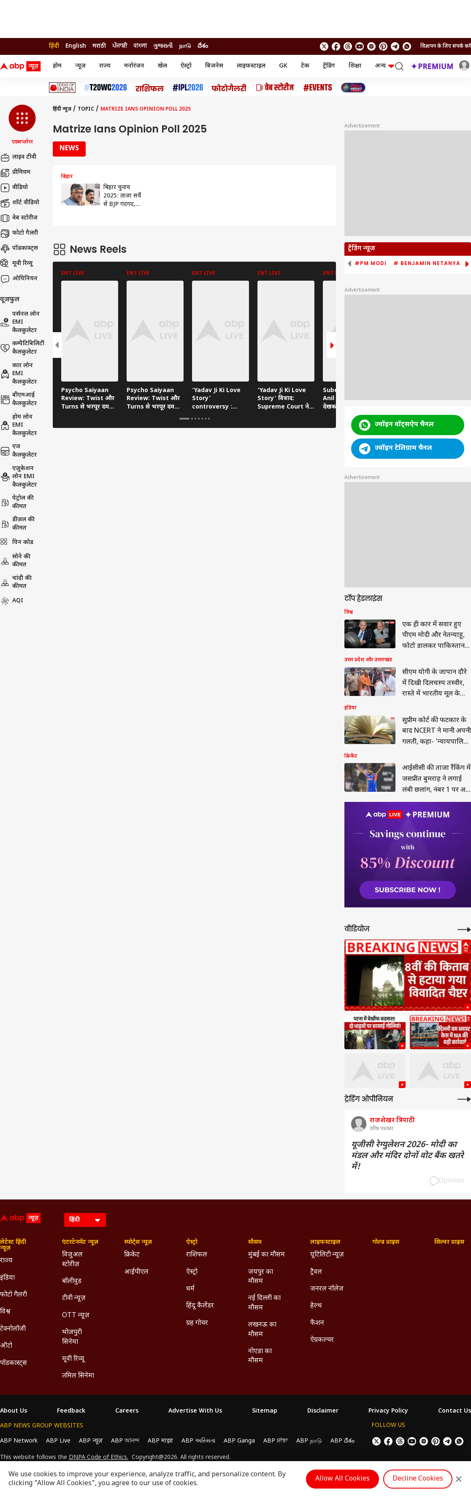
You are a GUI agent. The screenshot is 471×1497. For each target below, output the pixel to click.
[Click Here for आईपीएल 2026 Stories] (188, 87)
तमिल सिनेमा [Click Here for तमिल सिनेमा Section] (78, 1376)
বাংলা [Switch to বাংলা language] (140, 46)
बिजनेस (214, 66)
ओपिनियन (19, 279)
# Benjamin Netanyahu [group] (431, 263)
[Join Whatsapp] (407, 46)
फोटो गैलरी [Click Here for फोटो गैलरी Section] (13, 1295)
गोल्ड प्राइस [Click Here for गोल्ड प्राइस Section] (385, 1242)
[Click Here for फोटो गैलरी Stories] (229, 88)
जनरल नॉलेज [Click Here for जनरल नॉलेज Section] (327, 1289)
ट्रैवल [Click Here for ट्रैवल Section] (316, 1272)
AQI (11, 601)
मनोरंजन (134, 66)
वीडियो (14, 188)
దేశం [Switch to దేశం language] (203, 46)
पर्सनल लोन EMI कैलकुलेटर (20, 322)
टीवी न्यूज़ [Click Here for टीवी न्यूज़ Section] (74, 1298)
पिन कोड (16, 543)
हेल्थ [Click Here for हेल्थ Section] (316, 1306)
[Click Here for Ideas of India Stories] (62, 87)
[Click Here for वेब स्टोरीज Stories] (275, 87)
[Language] (85, 1220)
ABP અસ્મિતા (198, 1441)
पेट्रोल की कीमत (17, 502)
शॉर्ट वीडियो (19, 203)
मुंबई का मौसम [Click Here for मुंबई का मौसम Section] (266, 1255)
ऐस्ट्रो (186, 66)
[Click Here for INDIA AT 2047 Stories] (353, 87)
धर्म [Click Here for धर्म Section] (190, 1289)
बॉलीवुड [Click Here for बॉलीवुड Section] (71, 1281)
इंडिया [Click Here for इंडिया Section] (7, 1278)
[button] (22, 125)
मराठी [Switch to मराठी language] (99, 46)
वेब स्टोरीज (19, 218)
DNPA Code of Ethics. (98, 1458)
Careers (126, 1411)
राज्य (105, 66)
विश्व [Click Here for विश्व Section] (5, 1312)
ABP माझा (160, 1441)
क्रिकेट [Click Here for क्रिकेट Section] (132, 1255)
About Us (13, 1411)
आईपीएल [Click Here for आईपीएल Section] (136, 1272)
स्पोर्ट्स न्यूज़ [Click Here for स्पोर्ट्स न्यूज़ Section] (138, 1242)
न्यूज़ (80, 66)
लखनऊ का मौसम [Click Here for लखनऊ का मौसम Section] (262, 1330)
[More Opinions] (464, 1099)
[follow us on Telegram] (395, 46)
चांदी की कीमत (16, 582)
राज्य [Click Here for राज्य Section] (6, 1260)
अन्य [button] (384, 66)
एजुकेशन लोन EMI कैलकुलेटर (18, 477)
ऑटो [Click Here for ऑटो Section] (6, 1346)
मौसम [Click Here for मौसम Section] (255, 1242)
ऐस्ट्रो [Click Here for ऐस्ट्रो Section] (192, 1242)
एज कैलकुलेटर (18, 451)
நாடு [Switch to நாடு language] (185, 46)
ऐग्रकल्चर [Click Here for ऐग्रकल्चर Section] (322, 1340)
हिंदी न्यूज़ (62, 109)
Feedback (71, 1411)
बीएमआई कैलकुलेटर (18, 399)
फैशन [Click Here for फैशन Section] (317, 1323)
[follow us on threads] (348, 46)
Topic (86, 109)
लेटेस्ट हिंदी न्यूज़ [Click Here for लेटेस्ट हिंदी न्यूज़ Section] (13, 1245)
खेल (162, 66)
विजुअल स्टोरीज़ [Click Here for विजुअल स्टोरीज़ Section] (72, 1260)
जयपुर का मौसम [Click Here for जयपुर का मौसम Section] (260, 1277)
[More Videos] (464, 929)
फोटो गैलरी (19, 233)
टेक (305, 66)
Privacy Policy (388, 1411)
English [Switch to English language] (75, 46)
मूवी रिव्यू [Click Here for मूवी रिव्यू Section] (73, 1359)
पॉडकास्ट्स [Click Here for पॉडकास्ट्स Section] (13, 1363)
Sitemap (264, 1411)
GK (283, 66)
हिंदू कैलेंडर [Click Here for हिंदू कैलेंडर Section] (200, 1306)
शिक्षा (355, 66)
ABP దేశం (342, 1441)
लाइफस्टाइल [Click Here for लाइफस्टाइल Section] (325, 1242)
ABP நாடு (309, 1441)
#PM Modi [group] (371, 263)
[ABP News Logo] (22, 66)
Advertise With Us (195, 1411)
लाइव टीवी (18, 157)
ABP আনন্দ (125, 1441)
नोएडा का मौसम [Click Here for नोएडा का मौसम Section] (260, 1356)
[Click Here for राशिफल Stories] (149, 88)
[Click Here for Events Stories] (317, 87)
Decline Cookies (417, 1479)
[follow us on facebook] (336, 46)
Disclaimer (322, 1411)
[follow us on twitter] (324, 46)
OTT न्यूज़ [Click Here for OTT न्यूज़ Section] (75, 1315)
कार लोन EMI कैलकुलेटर (18, 374)
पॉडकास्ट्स (19, 249)
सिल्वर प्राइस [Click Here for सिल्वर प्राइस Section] (449, 1242)
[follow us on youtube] (360, 46)
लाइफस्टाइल (251, 66)
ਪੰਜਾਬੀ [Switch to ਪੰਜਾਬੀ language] (119, 46)
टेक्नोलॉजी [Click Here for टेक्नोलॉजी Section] (13, 1329)
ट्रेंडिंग (329, 66)
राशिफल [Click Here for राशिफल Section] (196, 1255)
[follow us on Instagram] (371, 46)
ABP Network (19, 1441)
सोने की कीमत (15, 561)
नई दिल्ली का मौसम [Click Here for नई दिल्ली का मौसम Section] (264, 1303)
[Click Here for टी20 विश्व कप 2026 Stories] (105, 87)
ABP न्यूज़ (91, 1441)
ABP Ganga (239, 1441)
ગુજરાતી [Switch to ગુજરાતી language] (163, 46)
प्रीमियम (15, 173)
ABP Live (58, 1441)
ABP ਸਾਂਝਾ (275, 1441)
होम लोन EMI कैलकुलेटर (18, 425)
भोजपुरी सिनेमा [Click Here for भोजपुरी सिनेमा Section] (72, 1337)
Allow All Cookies (342, 1479)
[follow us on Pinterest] (383, 46)
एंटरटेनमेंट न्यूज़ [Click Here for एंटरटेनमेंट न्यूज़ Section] (80, 1242)
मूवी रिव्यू (16, 264)
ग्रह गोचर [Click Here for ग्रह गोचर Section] (197, 1323)
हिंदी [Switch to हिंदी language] (54, 46)
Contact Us (454, 1411)
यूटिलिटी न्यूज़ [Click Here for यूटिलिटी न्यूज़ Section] (327, 1255)
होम (57, 66)
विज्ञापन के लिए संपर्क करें (445, 46)
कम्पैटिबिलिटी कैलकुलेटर (22, 348)
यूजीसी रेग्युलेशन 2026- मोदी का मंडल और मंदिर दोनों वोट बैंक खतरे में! (407, 1156)
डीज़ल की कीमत (17, 524)
